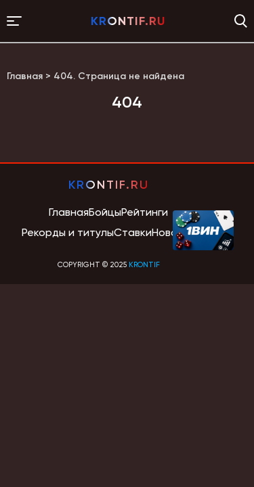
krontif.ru (128, 21)
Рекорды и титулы (68, 232)
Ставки (133, 232)
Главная (69, 212)
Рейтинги (144, 212)
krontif (144, 264)
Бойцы (105, 212)
